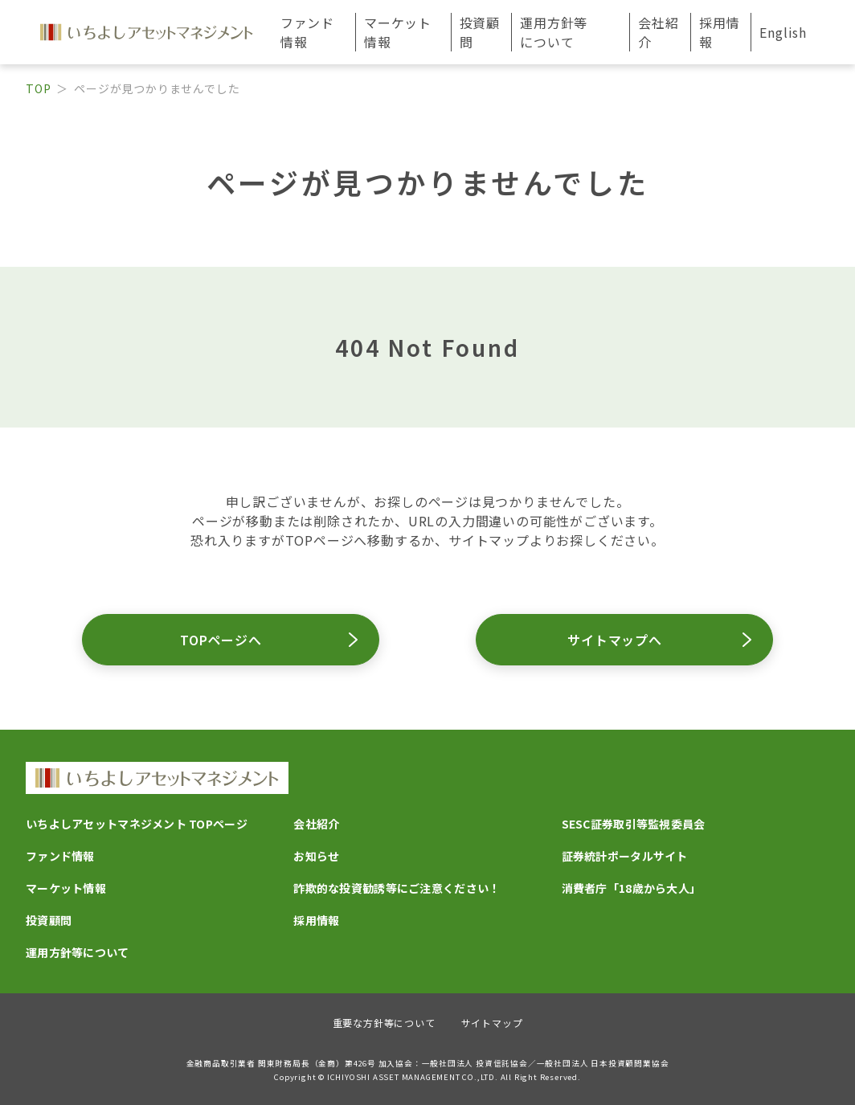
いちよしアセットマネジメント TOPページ (137, 824)
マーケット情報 (66, 888)
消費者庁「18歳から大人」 (632, 888)
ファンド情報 (60, 856)
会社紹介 (316, 824)
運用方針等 (553, 32)
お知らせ (316, 856)
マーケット (398, 32)
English (783, 32)
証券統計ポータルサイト (625, 856)
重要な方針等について (384, 1022)
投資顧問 (480, 32)
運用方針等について (77, 952)
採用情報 (719, 32)
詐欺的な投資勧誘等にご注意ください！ (396, 888)
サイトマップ (492, 1022)
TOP (38, 88)
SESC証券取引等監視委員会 (634, 824)
